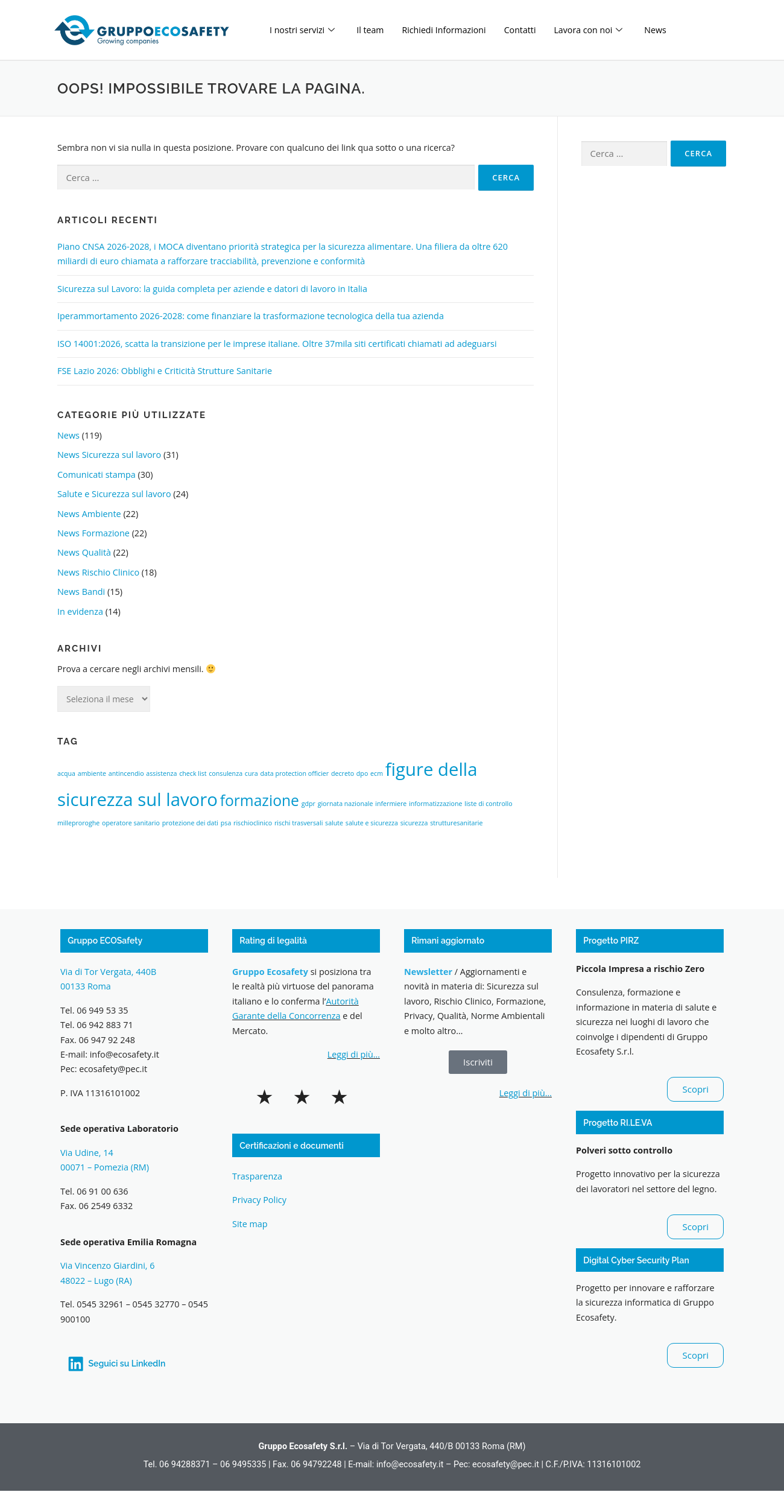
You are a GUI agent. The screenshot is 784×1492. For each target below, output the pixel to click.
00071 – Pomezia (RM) (104, 1167)
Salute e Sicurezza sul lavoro (114, 494)
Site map (250, 1224)
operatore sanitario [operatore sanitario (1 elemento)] (131, 823)
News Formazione (93, 533)
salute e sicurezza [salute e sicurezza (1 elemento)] (372, 823)
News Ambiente (89, 513)
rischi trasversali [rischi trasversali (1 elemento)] (298, 823)
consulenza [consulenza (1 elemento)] (225, 773)
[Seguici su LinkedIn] (76, 1364)
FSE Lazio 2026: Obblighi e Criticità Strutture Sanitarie (164, 370)
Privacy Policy (259, 1199)
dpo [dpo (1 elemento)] (362, 773)
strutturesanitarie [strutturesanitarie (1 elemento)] (456, 823)
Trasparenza (257, 1176)
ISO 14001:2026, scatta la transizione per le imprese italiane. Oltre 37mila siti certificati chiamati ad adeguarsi (277, 343)
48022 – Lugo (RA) (96, 1280)
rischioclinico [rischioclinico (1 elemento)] (252, 823)
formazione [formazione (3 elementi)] (259, 800)
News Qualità (84, 552)
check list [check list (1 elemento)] (192, 773)
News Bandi (81, 591)
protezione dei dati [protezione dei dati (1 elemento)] (190, 823)
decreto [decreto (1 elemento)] (342, 773)
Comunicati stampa (96, 474)
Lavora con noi (601, 30)
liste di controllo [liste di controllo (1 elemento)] (488, 803)
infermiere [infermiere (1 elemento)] (390, 803)
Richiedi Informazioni (450, 30)
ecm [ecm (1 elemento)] (376, 773)
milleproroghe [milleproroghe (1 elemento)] (78, 823)
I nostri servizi (304, 30)
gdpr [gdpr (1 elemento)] (308, 803)
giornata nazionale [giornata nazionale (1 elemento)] (345, 803)
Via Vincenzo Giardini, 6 (108, 1265)
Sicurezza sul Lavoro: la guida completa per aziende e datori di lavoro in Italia (212, 288)
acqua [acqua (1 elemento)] (66, 773)
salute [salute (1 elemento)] (334, 823)
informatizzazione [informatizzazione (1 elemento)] (435, 803)
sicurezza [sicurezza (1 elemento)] (414, 823)
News (671, 30)
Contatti (530, 30)
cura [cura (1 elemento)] (251, 773)
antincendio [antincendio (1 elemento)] (126, 773)
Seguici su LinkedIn (127, 1363)
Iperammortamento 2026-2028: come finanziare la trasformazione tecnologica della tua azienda (250, 316)
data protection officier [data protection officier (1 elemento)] (294, 773)
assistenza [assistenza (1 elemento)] (161, 773)
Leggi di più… (353, 1054)
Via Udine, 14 (86, 1152)
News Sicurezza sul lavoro (109, 454)
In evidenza (80, 611)
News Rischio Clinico (98, 572)
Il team (373, 30)
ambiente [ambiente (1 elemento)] (92, 773)
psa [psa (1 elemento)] (226, 823)
